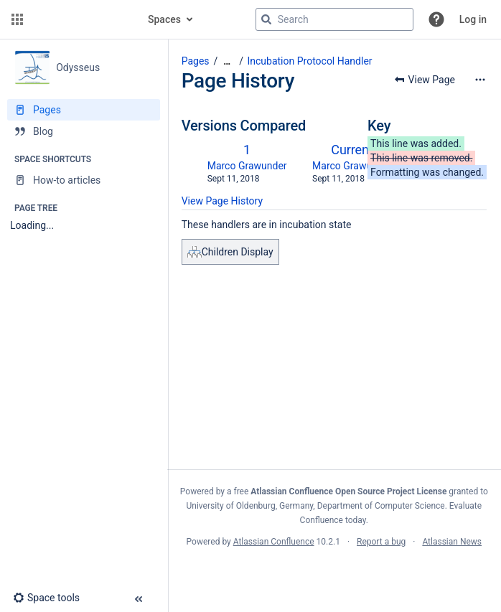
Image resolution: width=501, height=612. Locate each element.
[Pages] (83, 110)
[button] (17, 19)
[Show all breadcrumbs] (227, 61)
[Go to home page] (80, 19)
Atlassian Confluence (273, 542)
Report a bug (381, 542)
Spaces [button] (164, 19)
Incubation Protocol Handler (309, 61)
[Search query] (334, 19)
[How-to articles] (83, 180)
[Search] (266, 19)
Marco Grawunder (247, 165)
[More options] (480, 79)
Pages (196, 61)
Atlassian (334, 573)
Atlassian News (452, 542)
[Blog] (83, 131)
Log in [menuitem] (473, 19)
